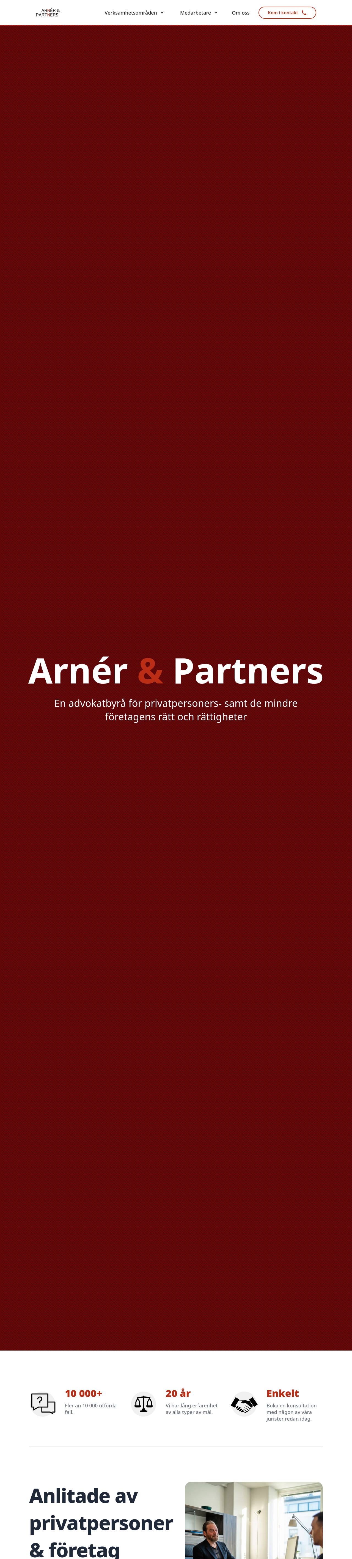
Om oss (240, 12)
